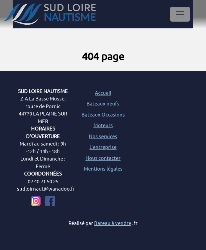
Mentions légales (103, 168)
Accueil (103, 92)
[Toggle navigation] (180, 14)
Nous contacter (103, 158)
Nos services (103, 136)
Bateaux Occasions (103, 114)
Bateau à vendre (112, 223)
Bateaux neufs (103, 103)
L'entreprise (103, 147)
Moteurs (103, 125)
